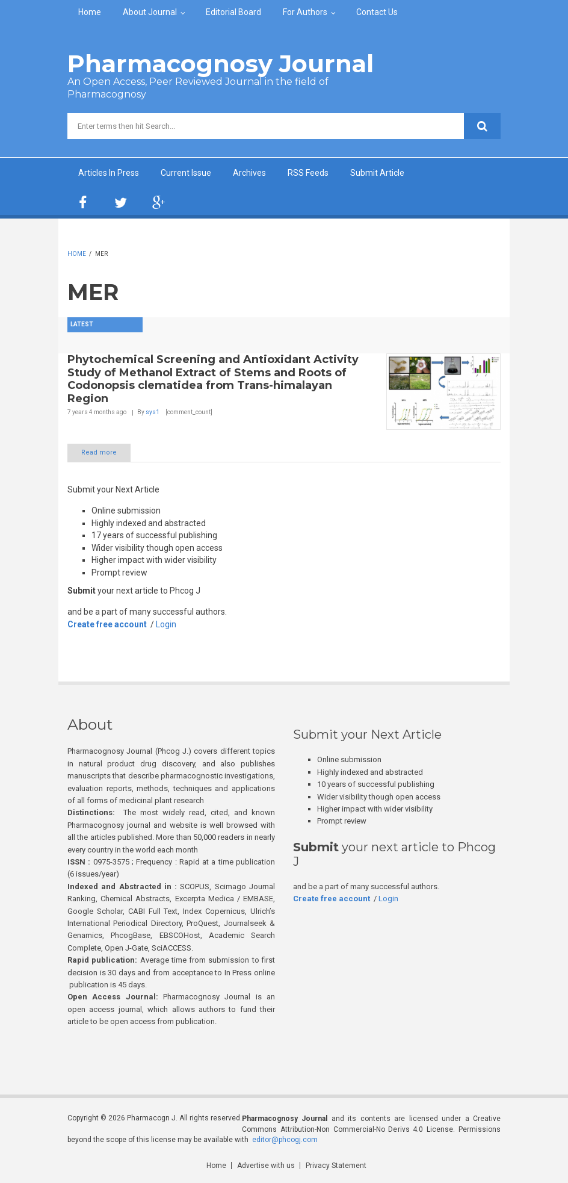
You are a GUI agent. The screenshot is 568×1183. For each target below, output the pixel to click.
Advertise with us (266, 1165)
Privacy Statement (336, 1165)
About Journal (150, 12)
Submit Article (377, 173)
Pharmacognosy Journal (220, 63)
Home (89, 12)
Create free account (107, 624)
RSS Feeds (308, 173)
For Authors (305, 12)
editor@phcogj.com (285, 1139)
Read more (99, 452)
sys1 (152, 412)
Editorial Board (233, 12)
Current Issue (186, 173)
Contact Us (377, 12)
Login (166, 624)
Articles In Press (108, 173)
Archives (249, 173)
